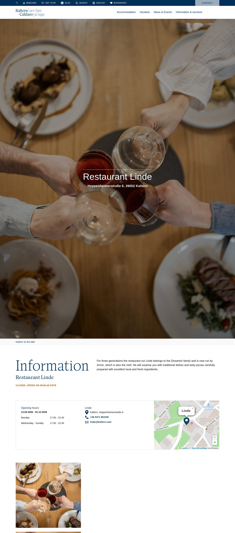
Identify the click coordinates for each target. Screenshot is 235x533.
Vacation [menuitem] (145, 12)
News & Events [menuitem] (163, 12)
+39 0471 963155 (99, 417)
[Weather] (20, 3)
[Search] (103, 3)
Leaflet (183, 448)
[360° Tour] (70, 3)
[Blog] (87, 3)
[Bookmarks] (140, 3)
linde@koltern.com (100, 422)
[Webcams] (51, 3)
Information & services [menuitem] (189, 12)
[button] (186, 421)
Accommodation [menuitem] (126, 12)
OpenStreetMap (199, 448)
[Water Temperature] (35, 3)
